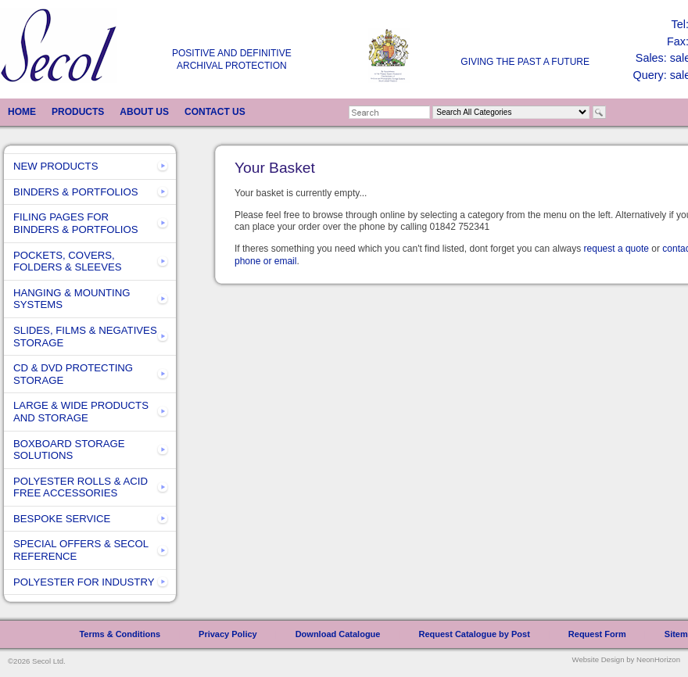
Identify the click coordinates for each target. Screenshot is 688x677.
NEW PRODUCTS (55, 166)
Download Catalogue (338, 634)
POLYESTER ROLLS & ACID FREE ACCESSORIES (80, 487)
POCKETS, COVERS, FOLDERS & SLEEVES (67, 261)
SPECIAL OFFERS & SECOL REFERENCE (81, 550)
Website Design (598, 659)
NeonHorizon (658, 659)
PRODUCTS (78, 111)
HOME (22, 111)
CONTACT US (215, 111)
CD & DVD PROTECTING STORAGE (73, 374)
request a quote (616, 248)
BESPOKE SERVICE (61, 519)
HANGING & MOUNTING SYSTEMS (71, 299)
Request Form (597, 634)
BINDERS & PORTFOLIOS (75, 192)
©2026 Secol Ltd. (37, 661)
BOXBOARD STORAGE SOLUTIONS (69, 450)
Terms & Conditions (119, 634)
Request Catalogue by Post (473, 634)
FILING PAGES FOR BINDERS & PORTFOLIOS (75, 223)
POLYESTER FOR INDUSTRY (84, 582)
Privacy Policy (228, 634)
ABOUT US (144, 111)
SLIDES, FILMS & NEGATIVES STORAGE (85, 336)
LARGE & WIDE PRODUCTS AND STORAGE (81, 411)
